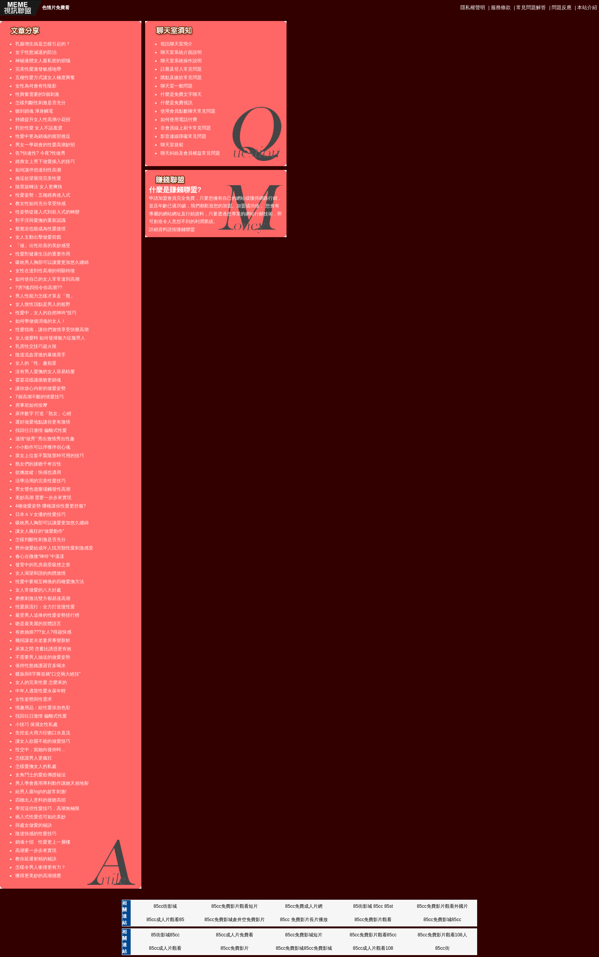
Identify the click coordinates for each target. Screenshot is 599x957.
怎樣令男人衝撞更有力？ (40, 867)
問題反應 (561, 7)
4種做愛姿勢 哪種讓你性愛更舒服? (50, 506)
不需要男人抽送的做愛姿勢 (42, 657)
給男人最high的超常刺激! (40, 791)
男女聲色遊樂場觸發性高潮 (42, 489)
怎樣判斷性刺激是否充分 (40, 102)
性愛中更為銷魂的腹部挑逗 (42, 136)
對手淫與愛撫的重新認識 (40, 220)
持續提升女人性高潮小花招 (42, 119)
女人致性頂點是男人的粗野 (42, 304)
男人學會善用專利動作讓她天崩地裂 (52, 783)
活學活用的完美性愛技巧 (40, 480)
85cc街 (442, 948)
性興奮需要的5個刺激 (37, 94)
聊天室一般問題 (176, 86)
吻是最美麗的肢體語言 (38, 623)
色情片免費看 (56, 7)
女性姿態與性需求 (33, 699)
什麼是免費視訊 (176, 102)
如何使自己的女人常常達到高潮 (47, 279)
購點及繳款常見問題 (181, 77)
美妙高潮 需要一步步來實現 (43, 497)
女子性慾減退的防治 (36, 52)
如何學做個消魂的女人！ (40, 321)
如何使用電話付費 (178, 119)
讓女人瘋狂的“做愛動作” (39, 531)
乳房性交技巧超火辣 (36, 346)
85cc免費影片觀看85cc (373, 935)
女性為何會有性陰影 (36, 86)
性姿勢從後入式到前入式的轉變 (47, 212)
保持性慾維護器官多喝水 (40, 665)
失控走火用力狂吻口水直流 (42, 733)
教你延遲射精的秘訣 (36, 859)
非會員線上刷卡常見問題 (185, 128)
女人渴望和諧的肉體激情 (40, 573)
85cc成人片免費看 (234, 935)
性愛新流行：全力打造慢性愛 (45, 606)
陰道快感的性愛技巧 (36, 833)
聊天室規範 (171, 144)
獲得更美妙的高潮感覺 (38, 875)
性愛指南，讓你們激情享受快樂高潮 (52, 329)
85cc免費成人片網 (303, 906)
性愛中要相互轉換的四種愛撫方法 (49, 581)
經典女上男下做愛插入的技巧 (45, 161)
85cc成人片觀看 (165, 948)
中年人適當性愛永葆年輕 (40, 691)
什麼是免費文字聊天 (181, 94)
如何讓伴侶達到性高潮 (38, 170)
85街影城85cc (165, 935)
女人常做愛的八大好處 (38, 590)
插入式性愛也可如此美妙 (40, 817)
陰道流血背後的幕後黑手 (40, 354)
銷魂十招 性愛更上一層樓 (42, 842)
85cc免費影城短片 (303, 935)
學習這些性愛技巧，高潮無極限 (47, 808)
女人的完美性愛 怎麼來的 (41, 682)
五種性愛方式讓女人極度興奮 (45, 77)
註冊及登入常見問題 (181, 69)
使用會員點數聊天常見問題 (187, 111)
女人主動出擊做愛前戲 (38, 237)
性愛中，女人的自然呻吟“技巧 (45, 312)
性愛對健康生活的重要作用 (42, 254)
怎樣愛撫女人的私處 (36, 766)
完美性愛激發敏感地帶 (38, 69)
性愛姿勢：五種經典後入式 (42, 195)
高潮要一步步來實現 (36, 850)
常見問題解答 (531, 7)
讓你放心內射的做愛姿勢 (40, 388)
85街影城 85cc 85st (373, 906)
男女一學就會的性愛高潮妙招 (45, 144)
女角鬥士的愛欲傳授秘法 (40, 775)
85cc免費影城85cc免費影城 (304, 948)
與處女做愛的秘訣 (33, 825)
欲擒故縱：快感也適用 (38, 472)
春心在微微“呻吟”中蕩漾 (39, 556)
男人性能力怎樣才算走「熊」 (45, 296)
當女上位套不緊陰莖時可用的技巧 (49, 455)
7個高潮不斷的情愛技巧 (39, 396)
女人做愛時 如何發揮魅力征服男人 (50, 338)
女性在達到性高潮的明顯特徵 (45, 270)
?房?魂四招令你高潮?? (38, 287)
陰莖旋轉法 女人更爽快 (38, 186)
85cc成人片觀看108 (373, 948)
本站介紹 (587, 7)
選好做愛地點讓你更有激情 (42, 422)
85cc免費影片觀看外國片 (442, 906)
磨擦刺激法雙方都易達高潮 (42, 598)
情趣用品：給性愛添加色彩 (42, 707)
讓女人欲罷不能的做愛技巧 (42, 741)
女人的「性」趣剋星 (36, 363)
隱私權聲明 (472, 7)
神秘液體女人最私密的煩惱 (42, 60)
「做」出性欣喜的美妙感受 (42, 245)
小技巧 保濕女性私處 (36, 724)
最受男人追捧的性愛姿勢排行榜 (47, 615)
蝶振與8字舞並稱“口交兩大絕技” (48, 674)
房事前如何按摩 (31, 405)
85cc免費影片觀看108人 (442, 935)
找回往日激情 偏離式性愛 (41, 430)
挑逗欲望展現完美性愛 (38, 178)
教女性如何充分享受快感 (40, 203)
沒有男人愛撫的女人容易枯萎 (45, 371)
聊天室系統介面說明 (181, 52)
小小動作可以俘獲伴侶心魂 (42, 447)
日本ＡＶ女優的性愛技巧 (40, 514)
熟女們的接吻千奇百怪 (38, 464)
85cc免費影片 (234, 948)
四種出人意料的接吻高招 (40, 800)
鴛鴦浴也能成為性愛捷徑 (40, 228)
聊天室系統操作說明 (181, 60)
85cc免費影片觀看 (373, 919)
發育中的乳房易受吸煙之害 (42, 564)
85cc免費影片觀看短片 (234, 906)
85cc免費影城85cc (442, 919)
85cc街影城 (165, 906)
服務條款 (501, 7)
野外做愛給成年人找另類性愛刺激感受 (54, 548)
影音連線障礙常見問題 (183, 136)
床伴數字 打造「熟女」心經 (43, 413)
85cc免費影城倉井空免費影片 (234, 919)
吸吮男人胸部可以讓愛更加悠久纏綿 (52, 262)
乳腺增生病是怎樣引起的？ (42, 44)
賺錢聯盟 (185, 229)
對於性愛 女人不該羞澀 (38, 128)
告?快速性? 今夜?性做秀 (40, 153)
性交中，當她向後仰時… (40, 749)
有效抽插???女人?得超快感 (43, 632)
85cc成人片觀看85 (165, 919)
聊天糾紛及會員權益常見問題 (190, 153)
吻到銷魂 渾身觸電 (34, 111)
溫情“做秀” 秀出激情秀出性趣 (44, 438)
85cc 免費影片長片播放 (304, 919)
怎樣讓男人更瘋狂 (33, 758)
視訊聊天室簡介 (176, 44)
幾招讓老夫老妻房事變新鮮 (42, 640)
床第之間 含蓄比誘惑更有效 (43, 648)
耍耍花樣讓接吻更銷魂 (38, 380)
